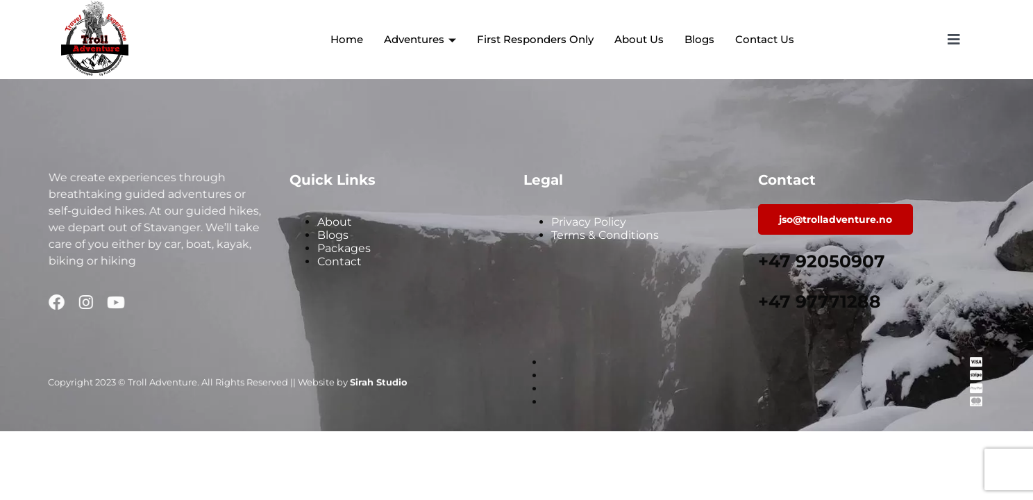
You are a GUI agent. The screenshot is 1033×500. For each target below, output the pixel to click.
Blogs (699, 39)
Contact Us (764, 39)
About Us (639, 39)
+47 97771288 (819, 301)
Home (346, 39)
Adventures (420, 39)
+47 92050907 (821, 261)
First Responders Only (535, 39)
